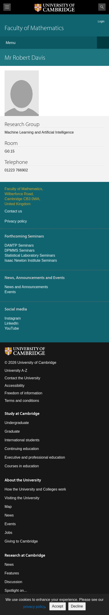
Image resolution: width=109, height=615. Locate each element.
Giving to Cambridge (21, 541)
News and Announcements (26, 287)
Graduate (12, 431)
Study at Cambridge (22, 413)
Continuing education (22, 449)
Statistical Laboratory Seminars (30, 255)
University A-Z (16, 370)
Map (8, 507)
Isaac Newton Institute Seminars (31, 260)
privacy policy (34, 607)
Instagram (13, 318)
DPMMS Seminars (20, 250)
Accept (57, 606)
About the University (23, 480)
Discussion (13, 582)
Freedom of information (23, 393)
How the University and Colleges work (35, 489)
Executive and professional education (35, 457)
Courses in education (22, 466)
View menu (7, 7)
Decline (77, 606)
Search (102, 7)
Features (12, 573)
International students (22, 440)
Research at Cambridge (25, 555)
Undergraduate (17, 423)
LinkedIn (11, 323)
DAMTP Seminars (19, 245)
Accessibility (14, 386)
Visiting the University (22, 498)
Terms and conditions (22, 401)
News (9, 515)
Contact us (13, 211)
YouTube (12, 328)
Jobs (8, 533)
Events (10, 292)
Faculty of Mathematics (34, 28)
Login (101, 21)
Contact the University (22, 378)
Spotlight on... (16, 590)
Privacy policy (16, 221)
